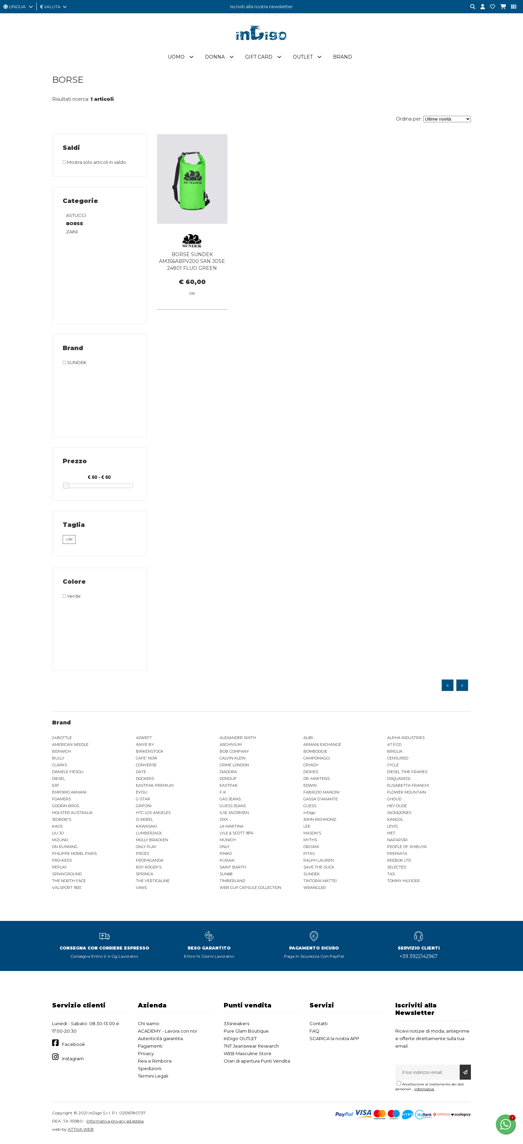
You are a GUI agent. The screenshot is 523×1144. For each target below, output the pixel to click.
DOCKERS (145, 780)
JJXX (224, 821)
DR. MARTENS (316, 780)
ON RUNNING (65, 848)
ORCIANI (311, 848)
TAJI (391, 876)
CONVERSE (146, 767)
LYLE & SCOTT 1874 (237, 835)
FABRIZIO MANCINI (321, 794)
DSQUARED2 (399, 780)
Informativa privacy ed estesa (115, 1123)
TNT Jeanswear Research (251, 1048)
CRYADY (310, 767)
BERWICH (61, 753)
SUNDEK (311, 876)
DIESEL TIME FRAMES (407, 773)
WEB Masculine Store (247, 1055)
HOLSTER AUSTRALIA (72, 814)
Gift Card (258, 59)
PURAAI (227, 862)
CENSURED (397, 760)
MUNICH (228, 842)
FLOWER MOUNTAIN (406, 794)
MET (391, 835)
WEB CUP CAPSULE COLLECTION (250, 889)
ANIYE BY (145, 746)
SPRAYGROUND (67, 876)
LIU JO (58, 835)
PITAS (309, 855)
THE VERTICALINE (153, 882)
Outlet (303, 59)
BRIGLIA (394, 753)
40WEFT (144, 739)
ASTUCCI (76, 217)
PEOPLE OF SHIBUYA (407, 848)
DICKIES (310, 773)
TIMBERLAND (232, 882)
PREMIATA (397, 855)
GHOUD (394, 801)
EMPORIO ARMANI (69, 794)
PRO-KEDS (62, 862)
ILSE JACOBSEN (234, 814)
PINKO (226, 855)
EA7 (55, 787)
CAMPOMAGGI (316, 760)
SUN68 (226, 876)
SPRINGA (144, 876)
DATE (141, 773)
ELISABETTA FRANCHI (408, 787)
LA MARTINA (231, 828)
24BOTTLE (62, 739)
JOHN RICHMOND (319, 821)
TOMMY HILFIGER (403, 882)
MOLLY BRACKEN (152, 842)
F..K (223, 794)
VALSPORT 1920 (66, 889)
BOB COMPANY (234, 753)
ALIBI (308, 739)
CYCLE (393, 767)
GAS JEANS (230, 801)
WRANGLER (314, 889)
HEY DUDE (397, 807)
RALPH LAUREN (318, 862)
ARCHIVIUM (231, 746)
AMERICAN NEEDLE (70, 746)
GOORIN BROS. (66, 807)
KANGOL (395, 821)
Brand (342, 59)
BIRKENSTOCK (149, 753)
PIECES (142, 855)
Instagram (73, 1060)
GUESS (309, 807)
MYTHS (310, 842)
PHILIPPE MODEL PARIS (74, 855)
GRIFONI (144, 807)
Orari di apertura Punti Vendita (257, 1063)
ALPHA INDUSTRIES (406, 739)
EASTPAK (229, 787)
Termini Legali (153, 1078)
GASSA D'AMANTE (320, 801)
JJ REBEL (144, 821)
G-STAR (143, 801)
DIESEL (58, 780)
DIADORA (228, 773)
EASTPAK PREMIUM (155, 787)
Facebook (73, 1046)
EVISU (141, 794)
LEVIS (392, 828)
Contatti (319, 1025)
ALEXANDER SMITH (238, 739)
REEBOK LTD (399, 862)
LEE (306, 828)
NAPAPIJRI (397, 842)
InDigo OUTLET (240, 1040)
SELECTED (396, 869)
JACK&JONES (399, 814)
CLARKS (59, 767)
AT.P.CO (394, 746)
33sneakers (236, 1025)
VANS (141, 889)
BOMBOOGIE (315, 753)
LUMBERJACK (149, 835)
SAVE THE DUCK (318, 869)
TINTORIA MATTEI (320, 882)
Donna (215, 59)
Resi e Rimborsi (155, 1063)
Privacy (146, 1055)
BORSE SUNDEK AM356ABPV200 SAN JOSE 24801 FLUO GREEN (192, 263)
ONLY (224, 848)
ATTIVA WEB (81, 1131)
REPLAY (59, 869)
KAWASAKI (146, 828)
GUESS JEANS (233, 807)
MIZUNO (60, 842)
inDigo (309, 814)
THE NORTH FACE (69, 882)
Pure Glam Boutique (246, 1033)
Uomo (176, 59)
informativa (424, 1091)
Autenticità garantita (160, 1040)
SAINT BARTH (233, 869)
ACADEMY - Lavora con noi (167, 1033)
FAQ (314, 1033)
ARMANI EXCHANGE (322, 746)
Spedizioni (149, 1070)
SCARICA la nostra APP (334, 1040)
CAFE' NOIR (146, 760)
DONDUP (228, 780)
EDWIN (310, 787)
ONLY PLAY (146, 848)
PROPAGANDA (149, 862)
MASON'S (312, 835)
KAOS (57, 828)
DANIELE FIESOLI (67, 773)
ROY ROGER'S (148, 869)
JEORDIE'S (61, 821)
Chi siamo (148, 1025)
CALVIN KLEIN (232, 760)
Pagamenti (150, 1048)
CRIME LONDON (234, 767)
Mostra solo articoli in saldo (94, 164)
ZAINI (72, 233)
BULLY (58, 760)
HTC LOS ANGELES (153, 814)
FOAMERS (61, 801)
